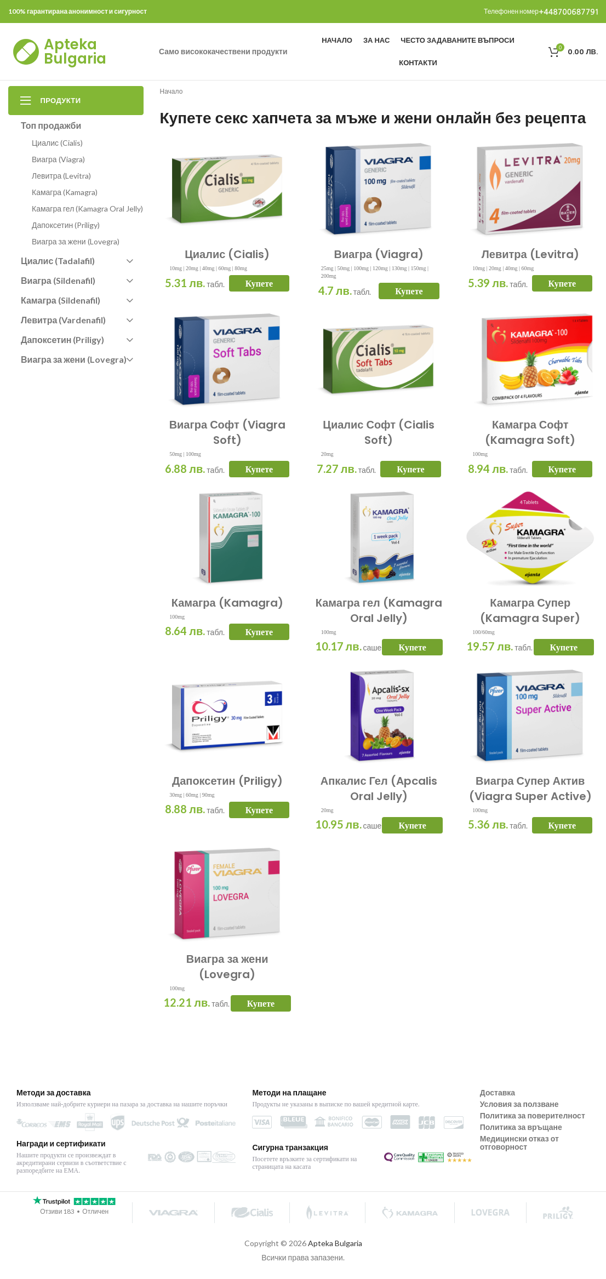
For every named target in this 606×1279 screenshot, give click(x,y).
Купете (259, 283)
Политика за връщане (521, 1127)
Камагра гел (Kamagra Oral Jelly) (379, 610)
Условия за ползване (519, 1104)
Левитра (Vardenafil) (77, 319)
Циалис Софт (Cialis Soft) (379, 432)
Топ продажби (51, 125)
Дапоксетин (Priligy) (227, 781)
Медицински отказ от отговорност (519, 1142)
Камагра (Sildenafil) (77, 300)
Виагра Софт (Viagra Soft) (227, 432)
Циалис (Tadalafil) (77, 260)
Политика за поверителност (532, 1115)
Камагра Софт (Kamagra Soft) (530, 432)
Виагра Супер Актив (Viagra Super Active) (530, 788)
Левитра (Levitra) (530, 254)
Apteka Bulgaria (75, 51)
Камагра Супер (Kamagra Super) (530, 610)
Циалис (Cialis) (227, 254)
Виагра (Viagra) (379, 254)
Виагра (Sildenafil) (77, 280)
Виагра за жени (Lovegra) (227, 966)
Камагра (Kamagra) (227, 602)
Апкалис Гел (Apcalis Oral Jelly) (379, 788)
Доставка (497, 1092)
